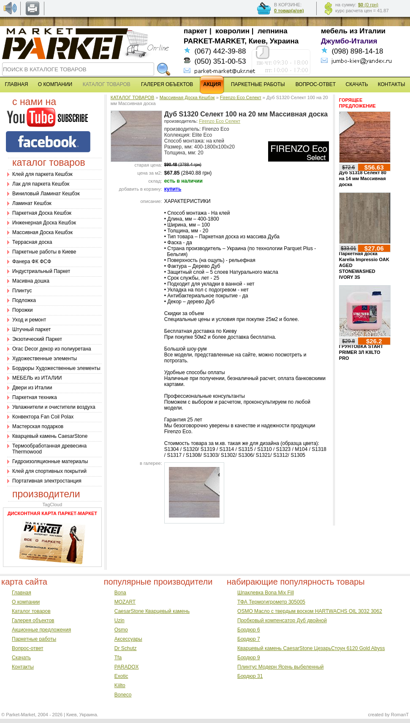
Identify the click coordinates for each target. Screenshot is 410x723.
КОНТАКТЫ (391, 84)
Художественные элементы (44, 359)
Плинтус (22, 291)
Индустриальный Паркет (41, 271)
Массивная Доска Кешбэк (42, 232)
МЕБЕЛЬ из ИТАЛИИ (37, 378)
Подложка (24, 300)
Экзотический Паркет (37, 339)
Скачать (21, 658)
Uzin (119, 620)
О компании (26, 602)
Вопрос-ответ (27, 648)
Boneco (123, 695)
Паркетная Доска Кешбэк (41, 213)
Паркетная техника (34, 397)
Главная (21, 593)
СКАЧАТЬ (357, 84)
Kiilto (119, 685)
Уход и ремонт (29, 320)
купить (173, 189)
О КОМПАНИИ (55, 84)
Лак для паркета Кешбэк (40, 184)
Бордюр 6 (248, 630)
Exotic (121, 676)
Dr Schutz (125, 648)
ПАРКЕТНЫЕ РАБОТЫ (258, 84)
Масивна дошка (30, 281)
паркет (195, 31)
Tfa (118, 658)
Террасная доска (32, 242)
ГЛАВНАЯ (16, 84)
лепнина (273, 31)
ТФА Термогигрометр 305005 (271, 602)
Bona (120, 593)
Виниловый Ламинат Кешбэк (46, 194)
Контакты (23, 667)
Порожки (22, 310)
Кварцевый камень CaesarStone (49, 436)
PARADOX (126, 667)
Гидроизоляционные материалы (50, 461)
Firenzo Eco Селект (240, 97)
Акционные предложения (41, 630)
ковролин (232, 31)
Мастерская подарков (37, 426)
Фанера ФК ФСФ (31, 261)
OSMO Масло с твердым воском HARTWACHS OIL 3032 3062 (309, 611)
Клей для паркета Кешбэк (42, 174)
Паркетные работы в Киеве (44, 252)
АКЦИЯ (212, 84)
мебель (334, 31)
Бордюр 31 (250, 676)
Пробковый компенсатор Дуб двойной (282, 620)
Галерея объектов (33, 620)
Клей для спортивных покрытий (49, 471)
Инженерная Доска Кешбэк (44, 223)
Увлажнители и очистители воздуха (53, 407)
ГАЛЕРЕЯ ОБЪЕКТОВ (167, 84)
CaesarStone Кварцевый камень (152, 611)
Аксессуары (128, 639)
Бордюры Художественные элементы (56, 368)
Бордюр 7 (248, 639)
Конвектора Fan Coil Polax (42, 417)
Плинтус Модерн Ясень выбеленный (280, 667)
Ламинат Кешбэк (32, 203)
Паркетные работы (34, 639)
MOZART (125, 602)
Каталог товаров (31, 611)
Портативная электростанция (46, 481)
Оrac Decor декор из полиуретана (51, 349)
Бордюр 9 (248, 658)
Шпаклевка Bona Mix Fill (265, 593)
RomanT (400, 714)
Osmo (121, 630)
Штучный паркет (31, 329)
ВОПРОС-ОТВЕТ (316, 84)
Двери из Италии (32, 388)
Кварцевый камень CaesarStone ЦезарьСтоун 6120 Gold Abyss (311, 648)
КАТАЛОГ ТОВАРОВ (133, 97)
